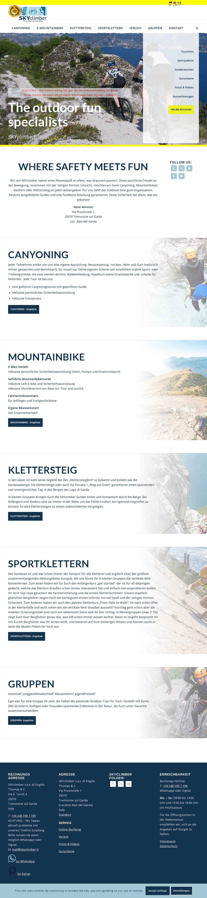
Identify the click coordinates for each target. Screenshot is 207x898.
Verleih (63, 837)
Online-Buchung (70, 829)
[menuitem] (20, 28)
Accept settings (157, 890)
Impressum (168, 841)
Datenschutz (168, 846)
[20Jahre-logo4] (30, 14)
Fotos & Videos (184, 87)
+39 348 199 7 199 (23, 816)
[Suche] (196, 28)
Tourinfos (187, 51)
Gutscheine (186, 78)
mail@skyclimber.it (25, 849)
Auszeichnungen (183, 96)
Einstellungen (181, 890)
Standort (65, 815)
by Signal (23, 874)
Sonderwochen (184, 69)
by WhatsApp (25, 861)
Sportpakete (185, 60)
